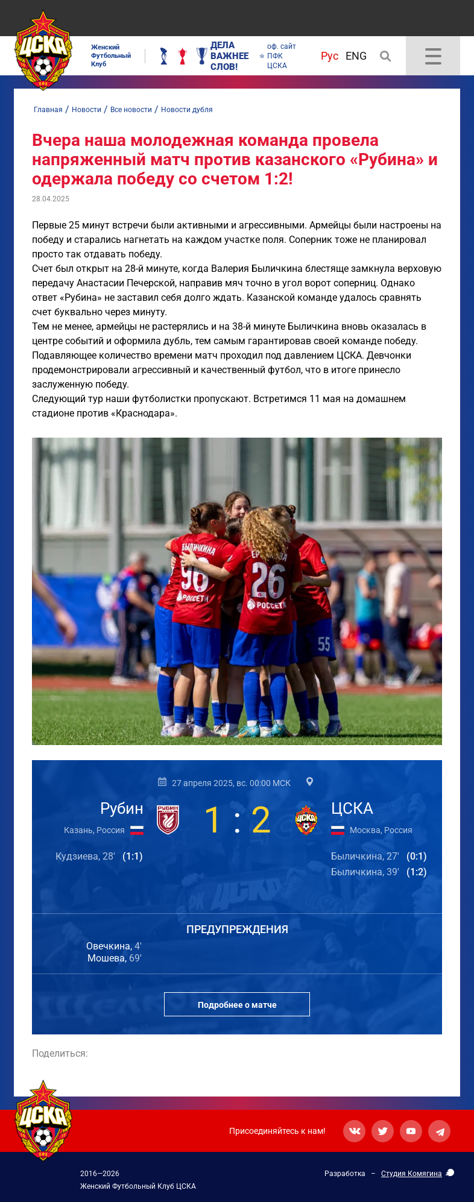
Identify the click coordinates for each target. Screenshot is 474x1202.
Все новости (131, 109)
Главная (48, 109)
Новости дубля (187, 109)
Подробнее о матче (237, 1005)
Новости (86, 109)
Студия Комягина (411, 1173)
